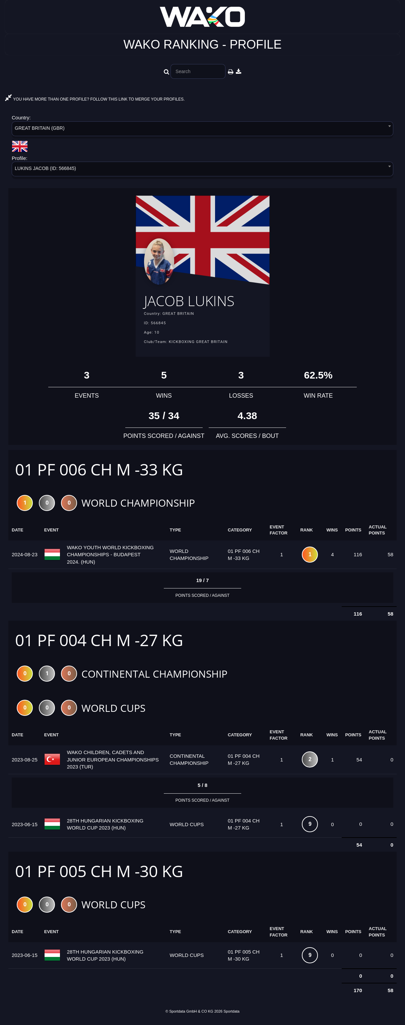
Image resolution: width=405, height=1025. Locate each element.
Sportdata (231, 1014)
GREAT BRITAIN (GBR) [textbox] (40, 128)
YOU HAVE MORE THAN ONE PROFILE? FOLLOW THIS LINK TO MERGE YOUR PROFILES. (95, 99)
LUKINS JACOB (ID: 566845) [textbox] (45, 168)
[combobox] (202, 129)
